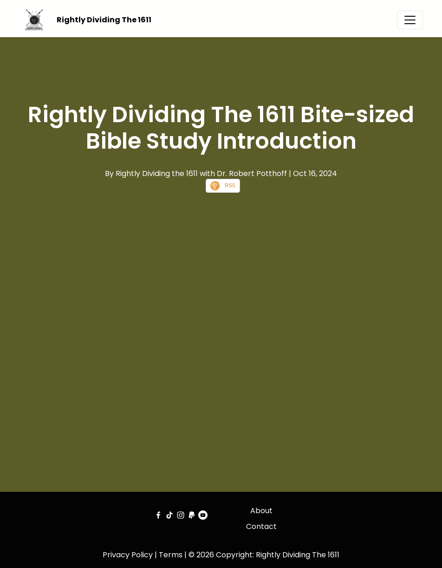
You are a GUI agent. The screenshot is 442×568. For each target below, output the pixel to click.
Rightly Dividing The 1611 (104, 19)
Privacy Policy (128, 554)
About (261, 510)
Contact (261, 526)
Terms (170, 554)
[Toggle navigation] (410, 20)
